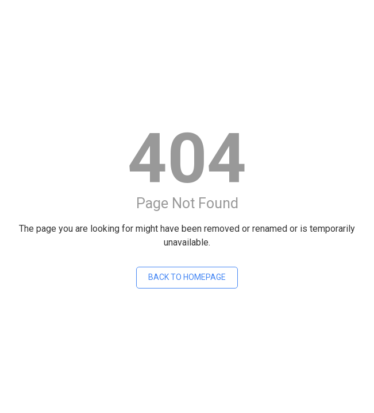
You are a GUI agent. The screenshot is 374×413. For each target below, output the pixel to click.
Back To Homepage (187, 277)
